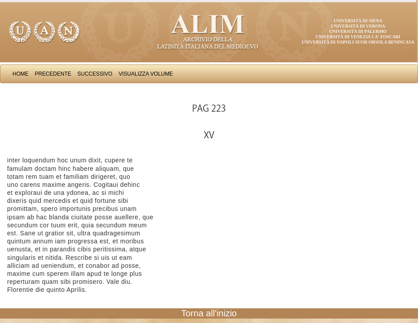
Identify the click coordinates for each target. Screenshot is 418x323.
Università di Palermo (357, 31)
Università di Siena (358, 20)
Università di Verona (358, 26)
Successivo (95, 74)
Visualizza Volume (146, 74)
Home (20, 74)
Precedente (53, 74)
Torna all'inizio (209, 313)
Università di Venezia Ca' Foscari (358, 36)
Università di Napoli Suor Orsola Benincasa (357, 42)
